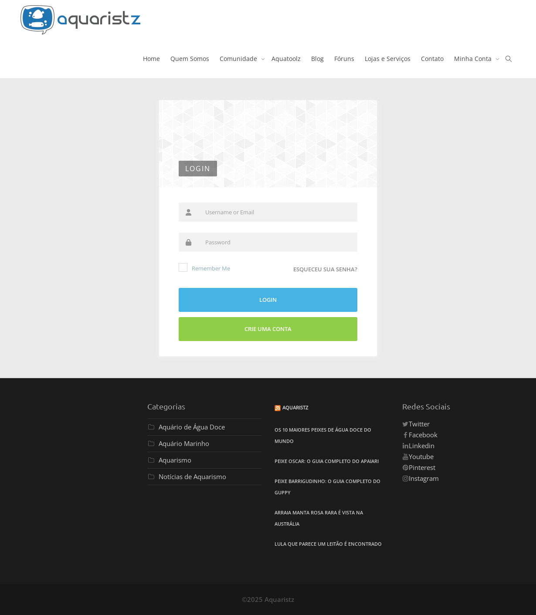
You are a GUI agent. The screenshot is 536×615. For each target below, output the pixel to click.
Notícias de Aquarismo (192, 476)
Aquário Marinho (184, 443)
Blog (317, 58)
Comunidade (239, 58)
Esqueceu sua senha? (325, 269)
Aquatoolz (286, 58)
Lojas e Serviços (387, 58)
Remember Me (204, 267)
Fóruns (344, 58)
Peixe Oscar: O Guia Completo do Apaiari (327, 461)
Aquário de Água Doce (192, 426)
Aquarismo (175, 460)
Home (151, 58)
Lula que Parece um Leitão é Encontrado (328, 544)
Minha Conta (473, 58)
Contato (432, 58)
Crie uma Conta (268, 329)
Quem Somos (189, 58)
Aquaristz (295, 407)
